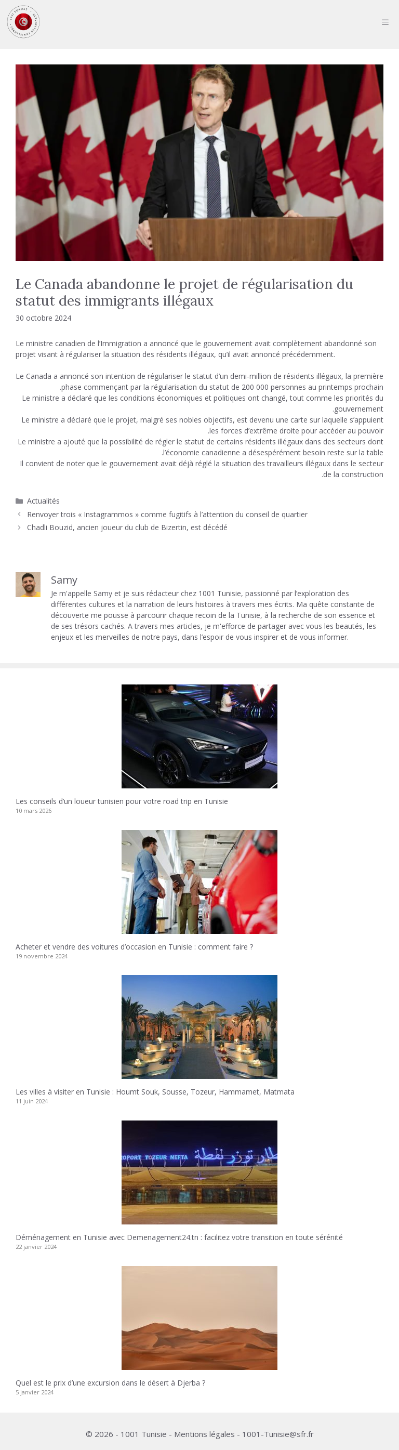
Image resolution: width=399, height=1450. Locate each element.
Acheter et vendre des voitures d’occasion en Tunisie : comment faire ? (134, 947)
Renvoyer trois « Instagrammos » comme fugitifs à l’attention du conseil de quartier (167, 514)
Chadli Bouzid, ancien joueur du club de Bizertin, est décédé (127, 527)
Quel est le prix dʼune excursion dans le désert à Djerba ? (110, 1383)
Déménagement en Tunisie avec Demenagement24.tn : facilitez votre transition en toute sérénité (179, 1237)
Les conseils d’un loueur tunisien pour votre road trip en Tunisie (122, 801)
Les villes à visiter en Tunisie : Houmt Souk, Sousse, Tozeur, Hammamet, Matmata (155, 1092)
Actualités (43, 501)
